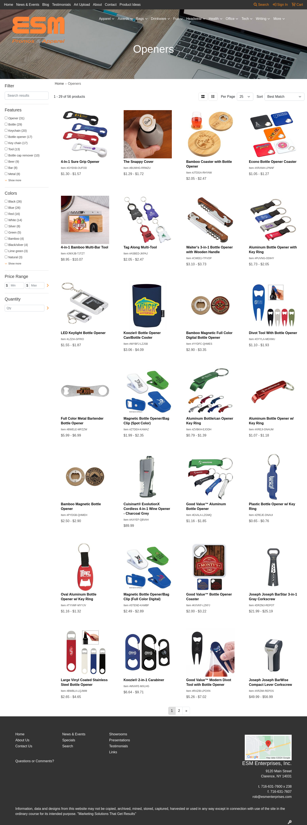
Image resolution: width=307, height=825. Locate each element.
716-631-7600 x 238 (276, 786)
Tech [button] (245, 18)
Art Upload (82, 4)
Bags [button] (140, 18)
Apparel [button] (105, 18)
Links (113, 752)
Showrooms (118, 734)
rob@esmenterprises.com (272, 797)
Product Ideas (130, 4)
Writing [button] (261, 18)
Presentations (119, 740)
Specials (68, 740)
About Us (22, 740)
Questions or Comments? (34, 761)
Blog (45, 4)
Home (8, 4)
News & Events (27, 4)
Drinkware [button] (158, 18)
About (97, 4)
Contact (111, 4)
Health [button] (214, 18)
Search (261, 4)
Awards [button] (123, 18)
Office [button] (230, 18)
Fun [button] (176, 18)
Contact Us (23, 746)
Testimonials (61, 4)
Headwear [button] (194, 18)
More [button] (277, 18)
